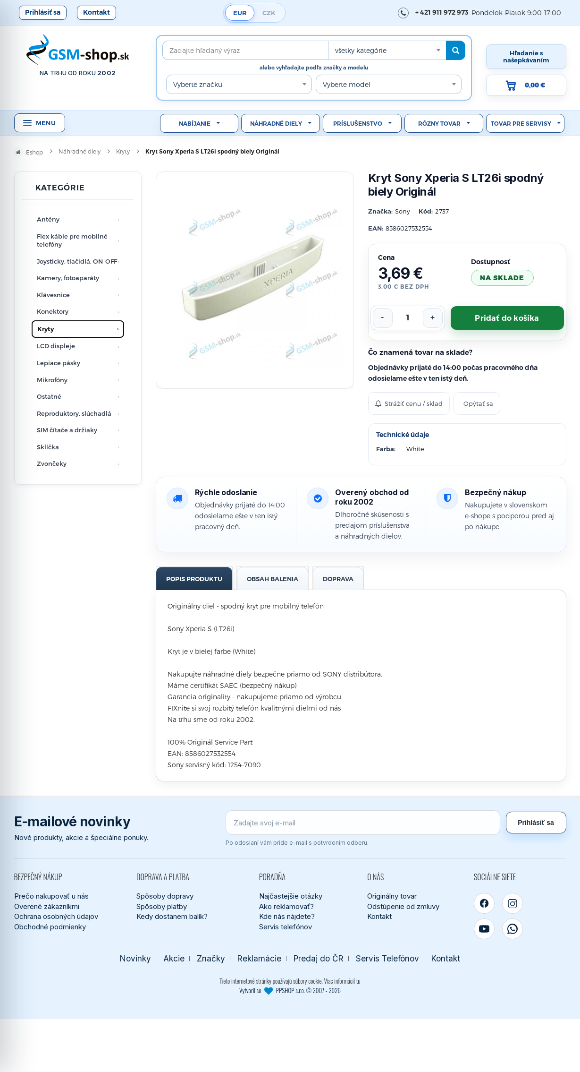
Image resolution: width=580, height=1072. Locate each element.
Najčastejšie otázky (290, 896)
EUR (239, 13)
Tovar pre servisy (521, 123)
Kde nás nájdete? (287, 916)
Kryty (45, 329)
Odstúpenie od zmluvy (403, 906)
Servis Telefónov (387, 958)
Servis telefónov (285, 926)
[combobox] (387, 50)
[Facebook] (484, 903)
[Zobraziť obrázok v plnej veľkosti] (255, 280)
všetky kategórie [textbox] (361, 50)
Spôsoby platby (161, 906)
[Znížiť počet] (383, 318)
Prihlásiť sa (42, 12)
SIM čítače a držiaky (67, 430)
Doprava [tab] (338, 579)
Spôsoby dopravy (164, 896)
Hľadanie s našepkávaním (526, 56)
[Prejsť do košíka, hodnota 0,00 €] (526, 85)
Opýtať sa (478, 403)
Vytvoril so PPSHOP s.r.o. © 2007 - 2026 (290, 990)
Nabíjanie (194, 123)
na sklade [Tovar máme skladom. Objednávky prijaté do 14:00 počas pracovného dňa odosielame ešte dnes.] (502, 278)
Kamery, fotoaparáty (68, 278)
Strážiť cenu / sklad (409, 403)
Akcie (174, 958)
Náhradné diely (276, 123)
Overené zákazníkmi (46, 906)
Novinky (135, 958)
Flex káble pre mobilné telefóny (72, 240)
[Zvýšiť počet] (433, 318)
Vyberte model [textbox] (346, 84)
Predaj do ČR (319, 958)
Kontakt (96, 12)
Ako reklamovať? (286, 906)
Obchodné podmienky (50, 926)
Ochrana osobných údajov (56, 916)
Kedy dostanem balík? (172, 916)
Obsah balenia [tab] (272, 579)
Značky (211, 958)
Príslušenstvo (357, 123)
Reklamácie (259, 958)
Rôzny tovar (439, 123)
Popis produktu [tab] (194, 579)
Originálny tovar (392, 896)
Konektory (52, 311)
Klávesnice (53, 295)
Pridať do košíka (507, 318)
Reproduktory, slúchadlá (74, 413)
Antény (48, 219)
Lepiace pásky (58, 363)
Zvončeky (52, 463)
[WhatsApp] (512, 928)
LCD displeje (56, 346)
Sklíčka (48, 447)
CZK (269, 13)
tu (358, 981)
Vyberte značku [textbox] (197, 84)
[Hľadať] (455, 50)
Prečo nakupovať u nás (51, 896)
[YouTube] (484, 928)
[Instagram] (512, 903)
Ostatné (49, 396)
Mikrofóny (52, 380)
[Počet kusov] (408, 318)
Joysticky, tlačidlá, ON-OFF (77, 261)
